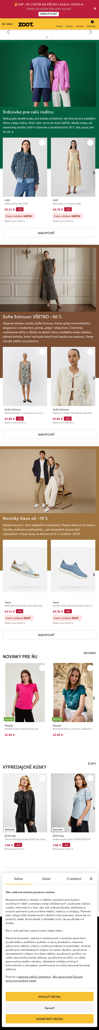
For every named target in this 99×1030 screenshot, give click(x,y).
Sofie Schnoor (13, 409)
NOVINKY (90, 653)
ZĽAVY (92, 763)
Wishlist (69, 24)
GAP (7, 200)
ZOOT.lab (10, 836)
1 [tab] (47, 37)
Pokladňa (91, 24)
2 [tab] (52, 37)
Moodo (9, 725)
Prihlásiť (80, 24)
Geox (8, 602)
